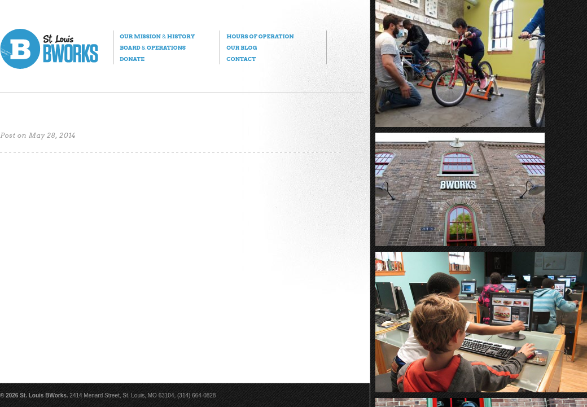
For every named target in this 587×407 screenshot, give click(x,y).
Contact (241, 58)
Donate (132, 58)
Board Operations (153, 47)
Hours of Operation (260, 36)
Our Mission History (157, 36)
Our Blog (241, 47)
